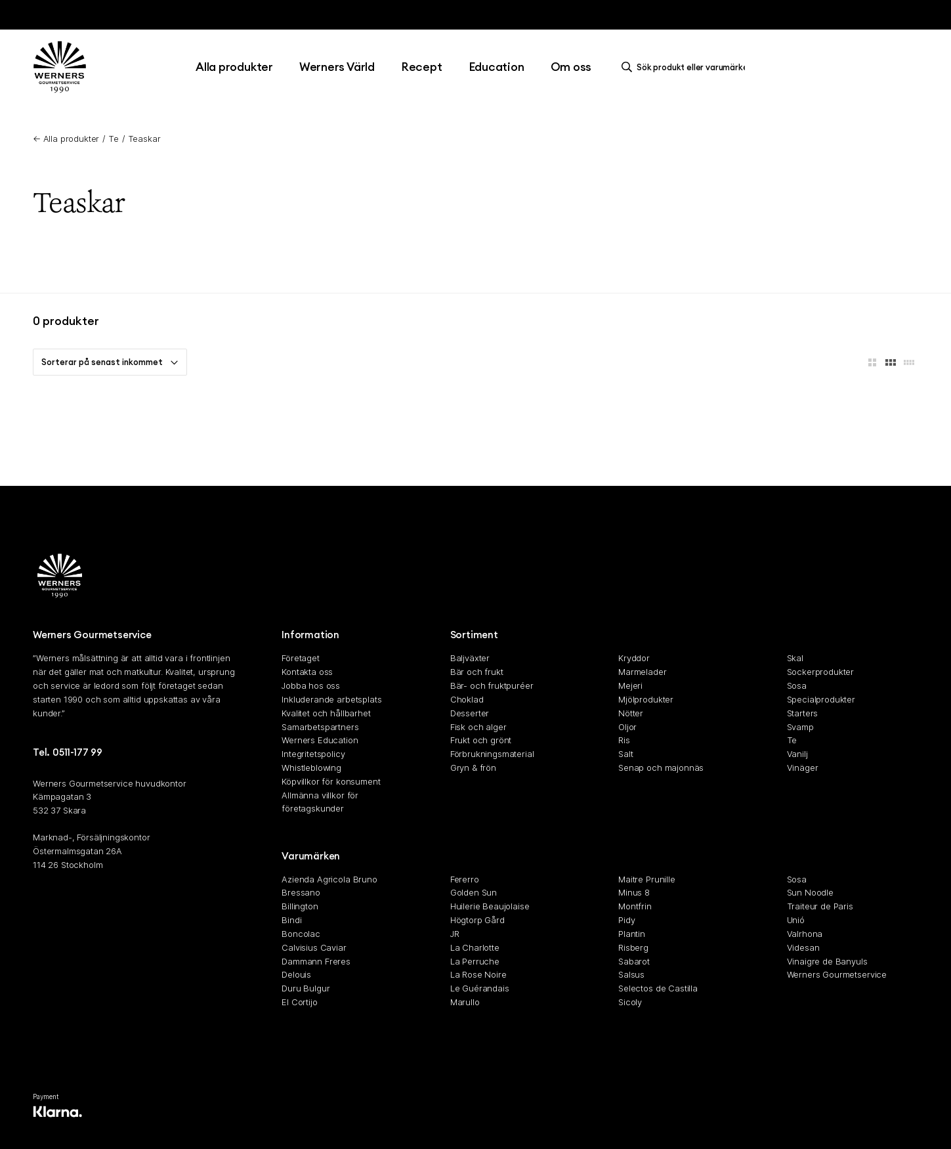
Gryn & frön (473, 767)
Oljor (627, 727)
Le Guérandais (479, 988)
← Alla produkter (66, 138)
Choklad (467, 699)
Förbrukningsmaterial (492, 753)
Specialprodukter (821, 699)
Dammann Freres (316, 961)
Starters (802, 713)
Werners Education (320, 740)
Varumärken (311, 856)
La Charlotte (474, 947)
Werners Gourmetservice (837, 975)
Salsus (631, 975)
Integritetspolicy (313, 753)
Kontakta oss (307, 671)
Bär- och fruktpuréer (492, 685)
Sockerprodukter (821, 671)
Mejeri (630, 685)
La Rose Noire (478, 975)
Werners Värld (337, 66)
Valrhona (805, 933)
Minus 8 (634, 893)
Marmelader (642, 671)
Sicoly (630, 1002)
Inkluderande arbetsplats (331, 699)
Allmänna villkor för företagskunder (320, 802)
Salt (625, 753)
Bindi (291, 920)
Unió (796, 920)
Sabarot (634, 961)
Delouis (296, 975)
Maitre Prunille (646, 879)
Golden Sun (473, 893)
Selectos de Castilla (658, 988)
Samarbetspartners (320, 727)
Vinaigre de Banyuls (827, 961)
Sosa (797, 685)
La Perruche (474, 961)
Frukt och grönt (481, 740)
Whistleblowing (311, 767)
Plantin (631, 933)
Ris (624, 740)
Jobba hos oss (311, 685)
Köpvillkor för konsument (331, 781)
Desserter (470, 713)
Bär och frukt (476, 671)
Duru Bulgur (305, 988)
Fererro (464, 879)
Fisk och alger (478, 727)
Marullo (465, 1002)
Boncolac (301, 933)
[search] (686, 67)
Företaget (301, 658)
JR (454, 933)
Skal (795, 658)
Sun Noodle (810, 893)
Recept (421, 66)
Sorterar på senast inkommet (110, 362)
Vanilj (797, 753)
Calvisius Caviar (314, 947)
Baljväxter (470, 658)
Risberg (633, 947)
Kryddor (634, 658)
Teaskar (144, 138)
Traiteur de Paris (820, 906)
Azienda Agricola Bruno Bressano (329, 886)
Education (496, 66)
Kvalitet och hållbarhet (326, 713)
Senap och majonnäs (661, 767)
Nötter (630, 713)
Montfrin (635, 906)
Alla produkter (234, 66)
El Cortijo (299, 1002)
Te (113, 138)
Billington (300, 906)
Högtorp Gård (477, 920)
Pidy (626, 920)
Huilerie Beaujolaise (490, 906)
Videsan (803, 947)
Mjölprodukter (645, 699)
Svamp (800, 727)
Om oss (571, 66)
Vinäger (802, 767)
